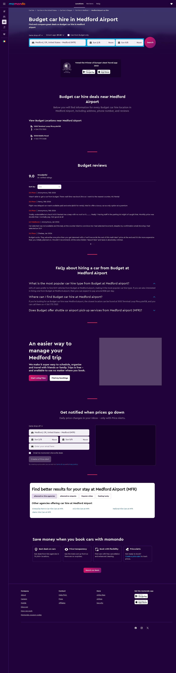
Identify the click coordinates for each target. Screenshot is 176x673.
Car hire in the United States (47, 10)
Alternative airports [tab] (68, 496)
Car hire (31, 10)
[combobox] (36, 35)
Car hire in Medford (81, 10)
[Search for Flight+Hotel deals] (4, 27)
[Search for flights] (4, 11)
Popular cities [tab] (87, 496)
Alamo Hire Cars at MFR (41, 512)
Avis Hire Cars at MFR (81, 509)
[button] (4, 4)
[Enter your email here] (61, 446)
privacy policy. (73, 464)
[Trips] (4, 34)
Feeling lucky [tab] (103, 496)
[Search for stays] (4, 16)
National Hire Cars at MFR (123, 509)
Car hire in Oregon (66, 10)
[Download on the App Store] (103, 72)
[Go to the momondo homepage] (17, 3)
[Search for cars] (4, 21)
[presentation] (103, 72)
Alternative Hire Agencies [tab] (44, 496)
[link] (38, 378)
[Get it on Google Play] (88, 72)
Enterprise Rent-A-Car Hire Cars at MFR (47, 509)
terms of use (60, 464)
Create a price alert (133, 556)
